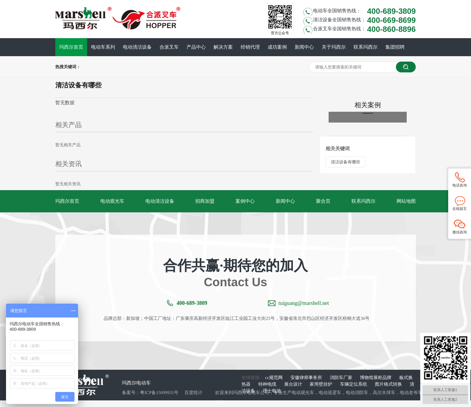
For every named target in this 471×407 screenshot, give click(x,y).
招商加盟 (204, 201)
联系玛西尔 (366, 47)
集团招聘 (395, 47)
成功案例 (277, 47)
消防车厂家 (342, 377)
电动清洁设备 (137, 47)
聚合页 (323, 201)
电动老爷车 (411, 392)
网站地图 (406, 201)
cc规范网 (274, 377)
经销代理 (250, 47)
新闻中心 (304, 47)
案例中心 (245, 201)
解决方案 (223, 47)
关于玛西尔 (334, 47)
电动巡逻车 (330, 392)
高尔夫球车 (384, 392)
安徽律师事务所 (306, 377)
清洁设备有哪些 (345, 161)
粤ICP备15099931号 (159, 392)
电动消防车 (357, 392)
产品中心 (196, 47)
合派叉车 (169, 47)
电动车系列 (103, 47)
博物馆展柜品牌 (376, 377)
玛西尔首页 (71, 47)
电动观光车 (112, 201)
